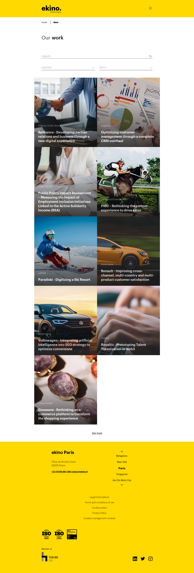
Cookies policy (99, 507)
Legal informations (99, 497)
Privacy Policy (99, 513)
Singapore (122, 474)
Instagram (150, 559)
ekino (52, 8)
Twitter (143, 559)
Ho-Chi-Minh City (122, 480)
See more (97, 433)
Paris (121, 468)
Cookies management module (99, 518)
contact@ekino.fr (79, 471)
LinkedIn (135, 559)
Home (44, 22)
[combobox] (68, 68)
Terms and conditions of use (99, 502)
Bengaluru (121, 456)
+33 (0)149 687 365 (61, 471)
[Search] (150, 56)
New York (122, 462)
